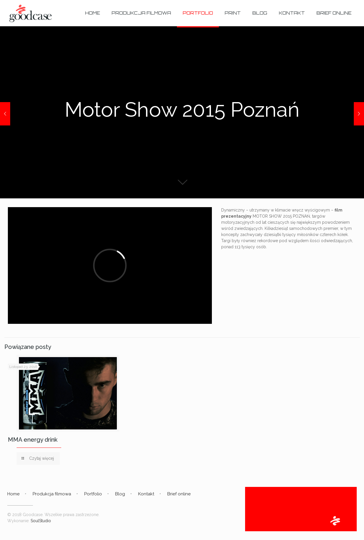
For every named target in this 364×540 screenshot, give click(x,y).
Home (13, 494)
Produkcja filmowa (52, 494)
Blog (120, 494)
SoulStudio (41, 520)
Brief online (179, 494)
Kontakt (146, 494)
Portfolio (93, 494)
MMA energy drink (32, 439)
